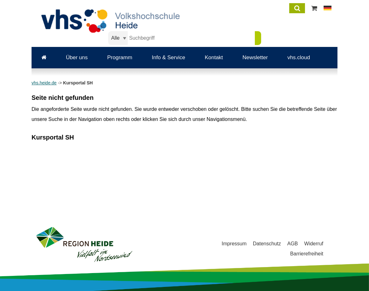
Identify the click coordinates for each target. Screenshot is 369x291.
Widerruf (313, 243)
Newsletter (255, 57)
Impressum (234, 243)
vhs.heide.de (44, 82)
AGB (292, 243)
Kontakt (214, 57)
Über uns (77, 57)
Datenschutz (267, 243)
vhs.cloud (298, 57)
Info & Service (168, 57)
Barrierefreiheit (306, 253)
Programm (119, 57)
